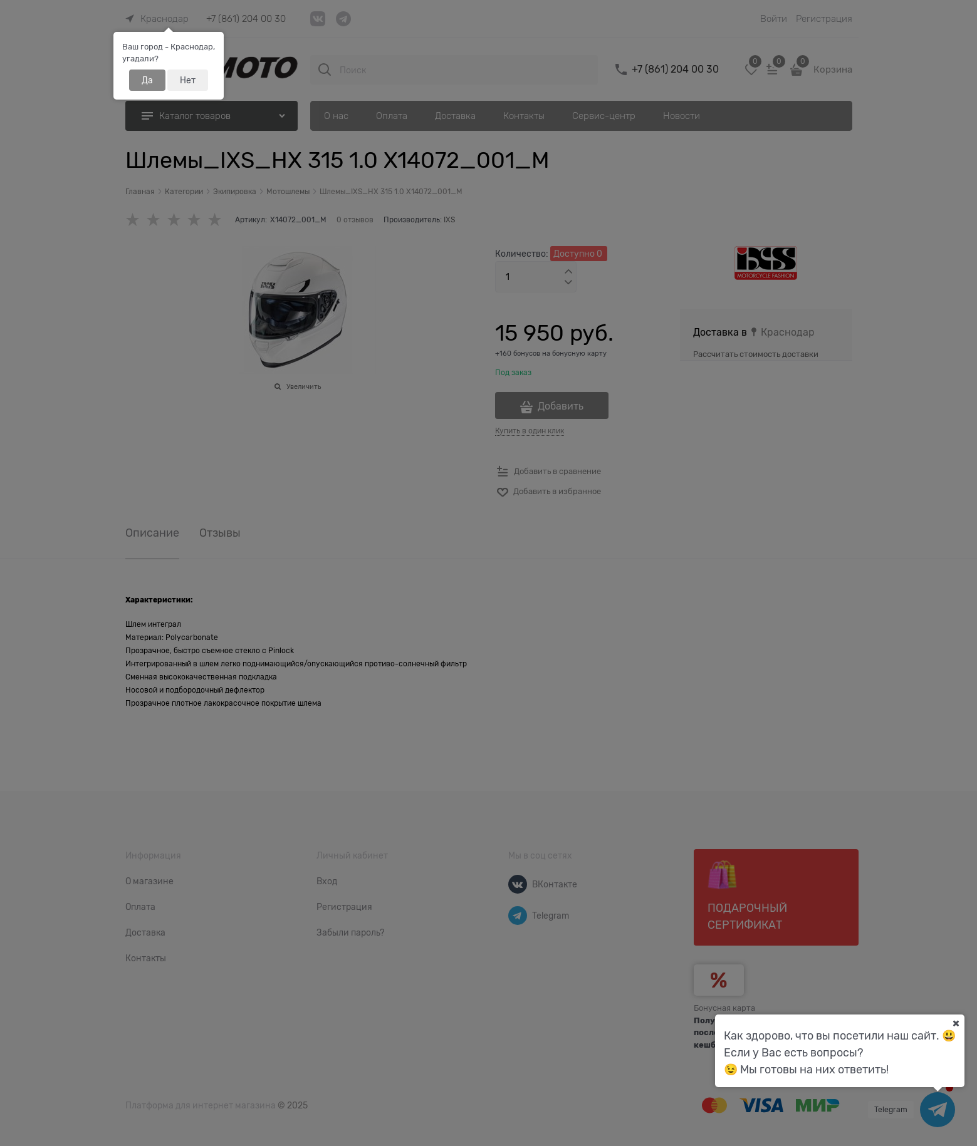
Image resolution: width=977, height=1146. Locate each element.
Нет (188, 80)
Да (147, 80)
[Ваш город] (955, 1023)
